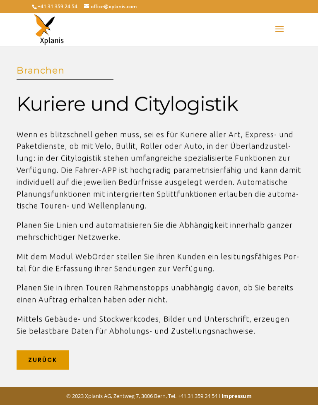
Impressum (237, 396)
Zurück (42, 358)
